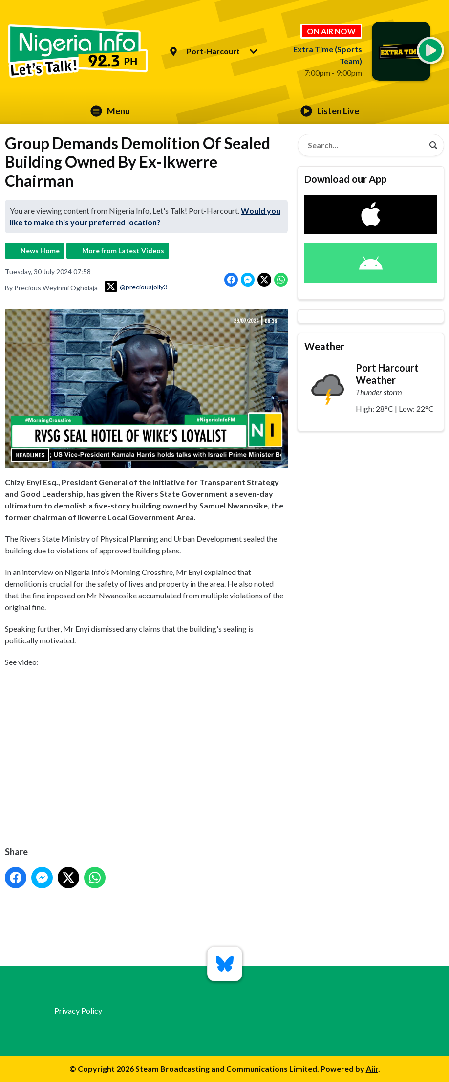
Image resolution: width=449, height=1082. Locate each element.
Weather (324, 346)
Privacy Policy (78, 1010)
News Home (40, 250)
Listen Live (329, 111)
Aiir (372, 1068)
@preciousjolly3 (136, 286)
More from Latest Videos (123, 250)
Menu (110, 111)
